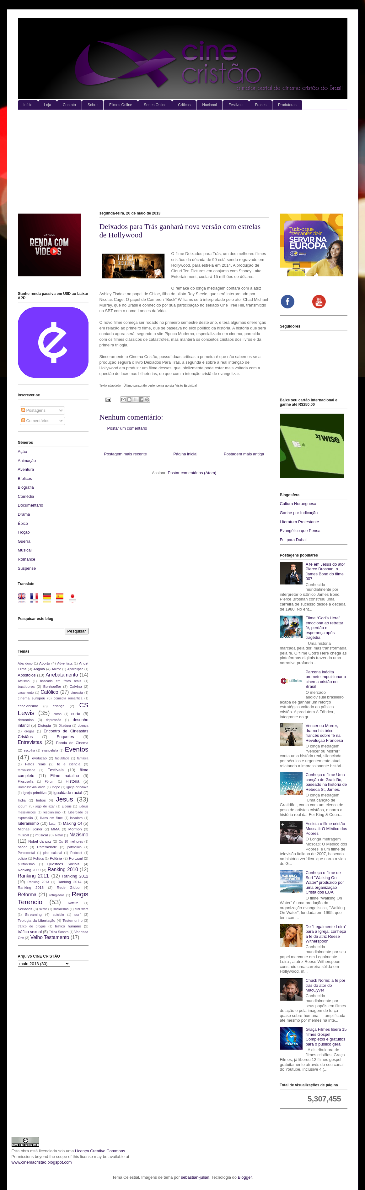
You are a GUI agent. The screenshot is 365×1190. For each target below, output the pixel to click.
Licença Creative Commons (100, 1151)
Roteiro (73, 903)
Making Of (72, 823)
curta (75, 713)
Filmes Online (120, 105)
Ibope (56, 787)
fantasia (82, 758)
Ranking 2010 (63, 869)
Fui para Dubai (293, 539)
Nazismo (79, 834)
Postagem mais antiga (244, 454)
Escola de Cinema (72, 743)
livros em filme (51, 818)
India (22, 800)
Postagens (33, 410)
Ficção (24, 532)
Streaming (33, 914)
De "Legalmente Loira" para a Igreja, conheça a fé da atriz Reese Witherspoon (326, 934)
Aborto (44, 663)
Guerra (24, 541)
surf (77, 914)
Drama (24, 514)
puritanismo (26, 864)
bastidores (26, 686)
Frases (260, 105)
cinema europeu (31, 698)
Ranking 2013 (38, 882)
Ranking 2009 (29, 870)
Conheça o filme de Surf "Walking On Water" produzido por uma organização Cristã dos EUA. (325, 882)
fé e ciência (69, 764)
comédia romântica (68, 698)
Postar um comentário (127, 428)
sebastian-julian (195, 1177)
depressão (53, 720)
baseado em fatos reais (60, 681)
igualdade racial (67, 792)
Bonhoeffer (52, 686)
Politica (38, 858)
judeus (67, 806)
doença (83, 725)
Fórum (49, 781)
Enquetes (65, 736)
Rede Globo (68, 887)
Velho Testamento (49, 937)
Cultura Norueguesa (298, 503)
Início (28, 105)
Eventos (76, 749)
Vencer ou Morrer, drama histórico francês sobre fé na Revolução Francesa (324, 733)
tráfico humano (68, 926)
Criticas (184, 105)
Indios (41, 800)
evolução (39, 758)
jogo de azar (45, 806)
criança (59, 706)
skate (43, 909)
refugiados (57, 895)
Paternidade (47, 847)
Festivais (235, 105)
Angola (39, 669)
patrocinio (74, 847)
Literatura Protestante (299, 521)
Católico (49, 692)
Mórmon (75, 829)
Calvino (76, 686)
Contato (69, 105)
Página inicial (185, 454)
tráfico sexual (30, 931)
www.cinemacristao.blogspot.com (42, 1162)
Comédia (26, 496)
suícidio (58, 914)
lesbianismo (52, 812)
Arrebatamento (62, 674)
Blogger (245, 1177)
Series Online (155, 105)
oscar (22, 847)
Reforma (27, 894)
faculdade (62, 758)
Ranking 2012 (75, 876)
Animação (27, 460)
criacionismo (28, 706)
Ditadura (65, 725)
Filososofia (26, 781)
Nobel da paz (39, 841)
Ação (22, 451)
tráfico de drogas (32, 926)
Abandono (25, 663)
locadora (76, 818)
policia (22, 858)
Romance (26, 559)
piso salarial (52, 853)
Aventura (26, 469)
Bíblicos (25, 478)
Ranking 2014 (69, 882)
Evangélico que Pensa (300, 530)
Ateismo (24, 681)
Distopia (44, 725)
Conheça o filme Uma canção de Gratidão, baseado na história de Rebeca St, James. (326, 782)
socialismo (61, 909)
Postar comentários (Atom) (192, 472)
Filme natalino (64, 775)
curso (58, 714)
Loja (47, 105)
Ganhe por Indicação (299, 512)
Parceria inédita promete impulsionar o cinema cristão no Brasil (326, 679)
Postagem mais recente (125, 454)
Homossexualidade (32, 787)
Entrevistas (30, 742)
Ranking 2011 (33, 875)
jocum (23, 806)
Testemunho (72, 920)
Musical (25, 550)
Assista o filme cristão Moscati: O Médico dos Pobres (326, 828)
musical (23, 835)
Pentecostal (26, 853)
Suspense (27, 568)
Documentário (30, 505)
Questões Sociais (63, 864)
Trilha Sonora (58, 932)
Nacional (209, 105)
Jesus (64, 799)
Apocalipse (75, 669)
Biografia (26, 487)
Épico (23, 523)
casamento (26, 692)
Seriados (25, 909)
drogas (29, 731)
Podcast (76, 853)
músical (41, 835)
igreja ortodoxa (78, 787)
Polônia (56, 858)
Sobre (93, 105)
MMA (55, 829)
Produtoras (287, 105)
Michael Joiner (30, 829)
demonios (26, 720)
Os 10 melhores (71, 841)
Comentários (35, 420)
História (72, 781)
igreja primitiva (35, 793)
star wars (82, 909)
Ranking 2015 (31, 887)
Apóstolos (27, 675)
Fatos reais (35, 764)
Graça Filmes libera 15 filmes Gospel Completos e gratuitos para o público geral (326, 1036)
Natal (59, 835)
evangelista (50, 750)
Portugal (76, 858)
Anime (56, 669)
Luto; (52, 823)
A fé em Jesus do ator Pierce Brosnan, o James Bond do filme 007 (325, 571)
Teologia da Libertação (37, 920)
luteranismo (28, 823)
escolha (29, 750)
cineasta (77, 692)
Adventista (64, 663)
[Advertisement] (182, 157)
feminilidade (26, 770)
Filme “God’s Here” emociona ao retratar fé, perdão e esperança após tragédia (324, 628)
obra (25, 1151)
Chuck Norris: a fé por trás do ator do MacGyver (325, 985)
